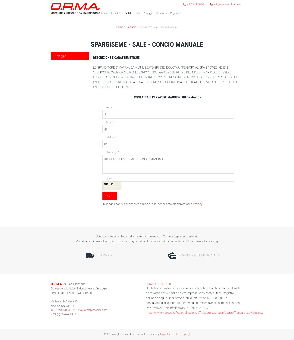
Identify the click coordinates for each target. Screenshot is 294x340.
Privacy (197, 204)
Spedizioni (161, 13)
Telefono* (111, 137)
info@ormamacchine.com (92, 309)
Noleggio (148, 13)
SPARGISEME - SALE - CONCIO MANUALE (168, 164)
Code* (109, 179)
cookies (176, 334)
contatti (165, 283)
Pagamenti (175, 13)
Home (104, 13)
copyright (186, 334)
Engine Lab (165, 334)
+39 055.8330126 (65, 309)
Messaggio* (112, 152)
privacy (151, 283)
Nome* (109, 107)
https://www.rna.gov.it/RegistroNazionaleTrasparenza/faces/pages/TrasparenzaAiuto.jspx (204, 312)
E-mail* (109, 122)
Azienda (116, 13)
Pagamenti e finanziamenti (194, 255)
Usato (137, 13)
